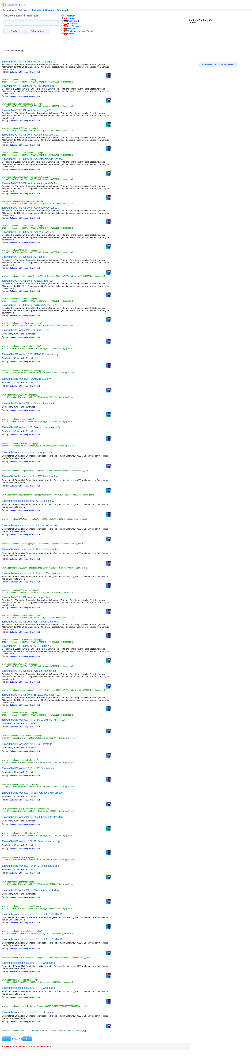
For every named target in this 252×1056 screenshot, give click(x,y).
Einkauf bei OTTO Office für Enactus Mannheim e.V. (31, 694)
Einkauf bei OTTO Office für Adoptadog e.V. (26, 110)
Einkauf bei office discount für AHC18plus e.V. (28, 500)
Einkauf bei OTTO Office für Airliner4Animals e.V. (29, 305)
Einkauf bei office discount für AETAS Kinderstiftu (30, 476)
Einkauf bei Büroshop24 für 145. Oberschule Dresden (32, 817)
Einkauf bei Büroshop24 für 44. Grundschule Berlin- (31, 865)
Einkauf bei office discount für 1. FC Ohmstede (28, 962)
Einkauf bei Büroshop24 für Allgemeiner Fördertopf (30, 890)
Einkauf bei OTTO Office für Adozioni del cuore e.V (31, 134)
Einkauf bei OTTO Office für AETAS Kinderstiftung (30, 621)
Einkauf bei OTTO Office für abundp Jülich (26, 597)
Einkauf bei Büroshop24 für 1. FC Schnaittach (28, 768)
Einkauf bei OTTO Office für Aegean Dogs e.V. (28, 232)
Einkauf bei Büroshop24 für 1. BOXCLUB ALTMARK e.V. (34, 719)
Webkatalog (23, 10)
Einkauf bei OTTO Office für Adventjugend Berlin (29, 183)
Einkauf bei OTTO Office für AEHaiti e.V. (25, 257)
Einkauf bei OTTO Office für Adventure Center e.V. (30, 207)
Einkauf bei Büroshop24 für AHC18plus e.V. (26, 378)
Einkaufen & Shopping (43, 10)
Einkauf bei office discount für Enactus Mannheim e (31, 549)
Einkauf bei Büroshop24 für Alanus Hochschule (28, 403)
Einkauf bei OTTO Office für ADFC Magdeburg (28, 86)
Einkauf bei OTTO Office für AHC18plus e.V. (27, 646)
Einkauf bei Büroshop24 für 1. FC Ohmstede (27, 744)
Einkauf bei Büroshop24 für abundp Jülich (25, 330)
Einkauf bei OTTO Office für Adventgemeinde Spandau (33, 159)
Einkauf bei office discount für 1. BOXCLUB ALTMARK (33, 914)
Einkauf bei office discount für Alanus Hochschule (30, 525)
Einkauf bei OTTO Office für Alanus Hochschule (29, 670)
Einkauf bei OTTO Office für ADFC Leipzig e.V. (28, 61)
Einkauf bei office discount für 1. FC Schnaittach (29, 1012)
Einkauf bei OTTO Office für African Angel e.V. (28, 280)
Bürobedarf (62, 10)
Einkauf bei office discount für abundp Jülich (27, 452)
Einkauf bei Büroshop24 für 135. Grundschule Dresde (32, 792)
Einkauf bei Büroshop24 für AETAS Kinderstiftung (30, 354)
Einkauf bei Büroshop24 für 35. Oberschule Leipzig (31, 841)
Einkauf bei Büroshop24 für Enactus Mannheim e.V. (31, 427)
